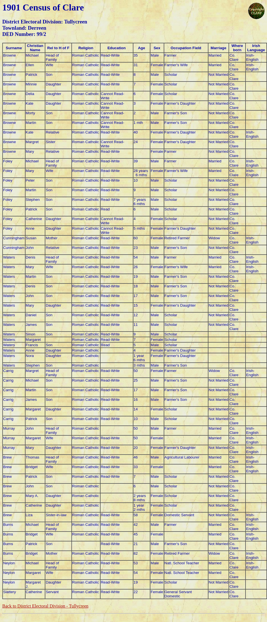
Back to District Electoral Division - (45, 606)
